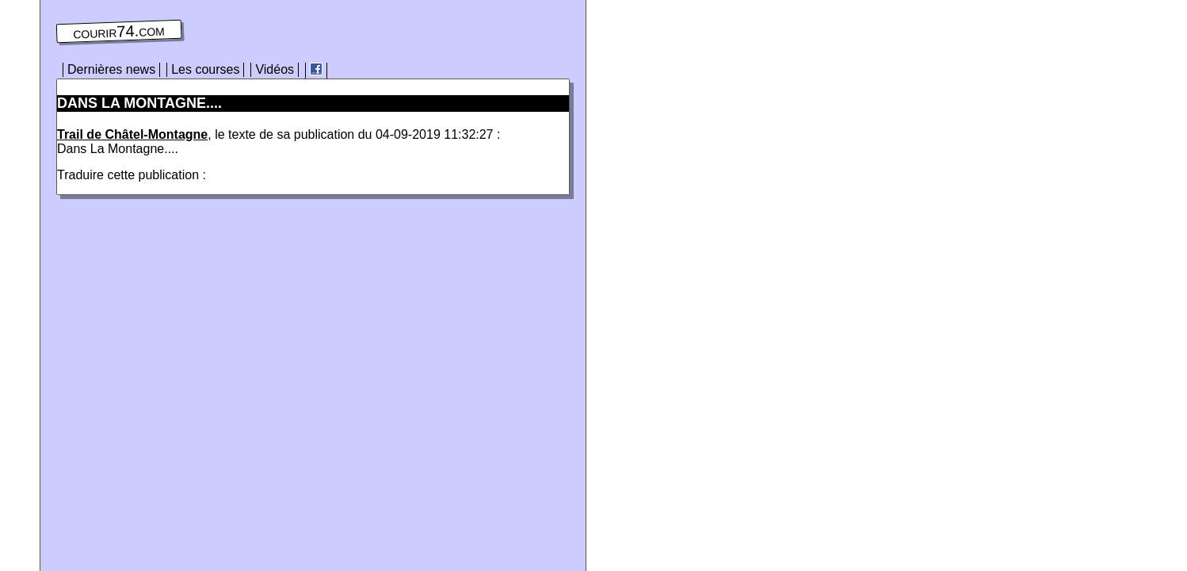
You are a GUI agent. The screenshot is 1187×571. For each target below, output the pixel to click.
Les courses (205, 69)
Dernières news (111, 69)
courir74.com (119, 31)
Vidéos (274, 69)
